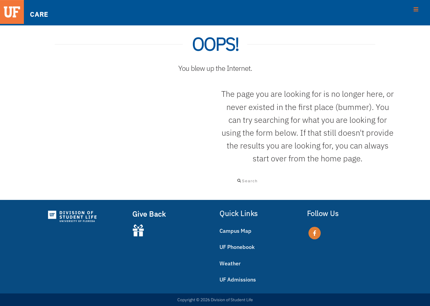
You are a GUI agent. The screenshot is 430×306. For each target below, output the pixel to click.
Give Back (149, 214)
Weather (230, 263)
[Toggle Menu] (416, 8)
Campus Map (235, 230)
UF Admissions (237, 279)
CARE (39, 14)
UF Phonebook (237, 247)
